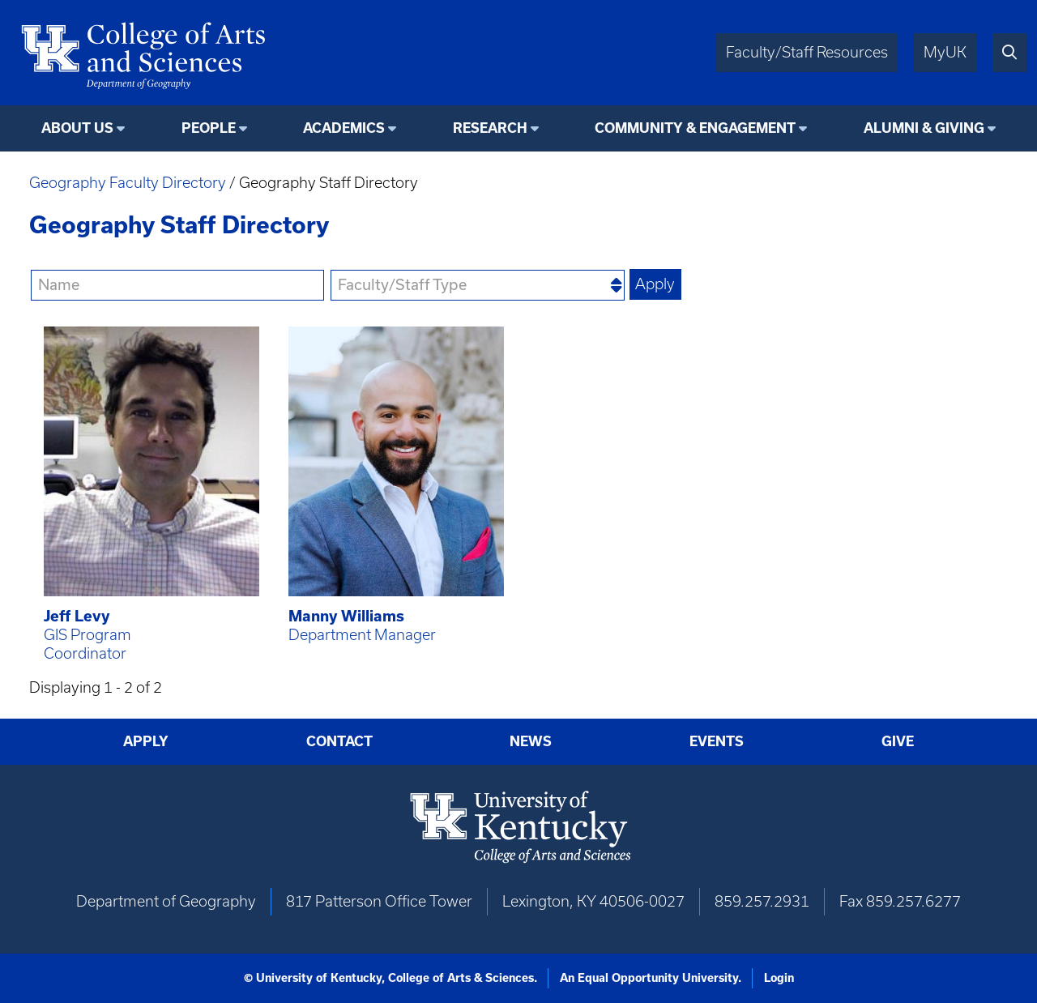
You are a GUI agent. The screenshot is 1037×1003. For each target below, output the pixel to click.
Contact (339, 741)
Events (716, 741)
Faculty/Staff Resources (807, 52)
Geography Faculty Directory (127, 182)
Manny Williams (346, 616)
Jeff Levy (77, 616)
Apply (146, 741)
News (531, 741)
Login (779, 977)
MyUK (945, 52)
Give (897, 741)
